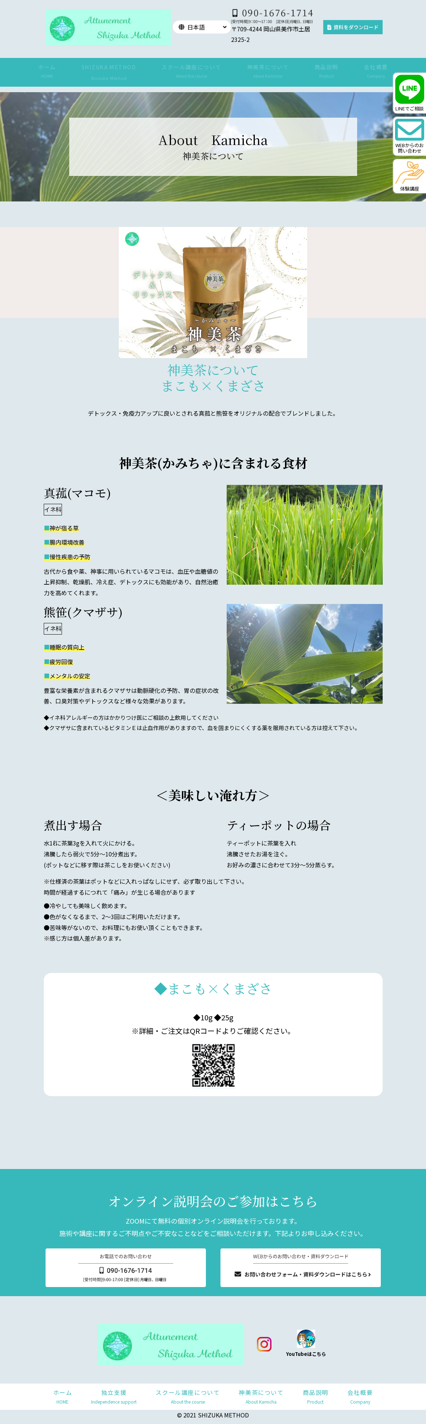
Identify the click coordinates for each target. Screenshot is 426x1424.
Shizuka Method (109, 78)
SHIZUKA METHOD (108, 66)
